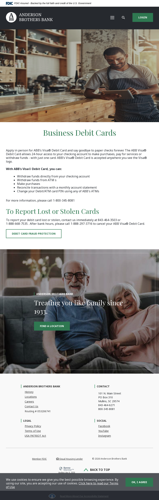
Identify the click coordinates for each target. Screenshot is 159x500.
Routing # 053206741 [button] (38, 411)
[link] (66, 470)
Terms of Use (33, 431)
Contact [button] (103, 386)
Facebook (104, 426)
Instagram (104, 435)
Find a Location (52, 326)
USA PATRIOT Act (35, 435)
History (29, 392)
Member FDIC (39, 458)
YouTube (103, 431)
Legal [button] (27, 420)
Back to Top (97, 470)
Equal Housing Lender (69, 458)
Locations (31, 396)
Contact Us (31, 406)
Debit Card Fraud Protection (34, 233)
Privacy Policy (33, 426)
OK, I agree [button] (139, 482)
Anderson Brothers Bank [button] (41, 386)
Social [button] (102, 420)
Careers (29, 401)
